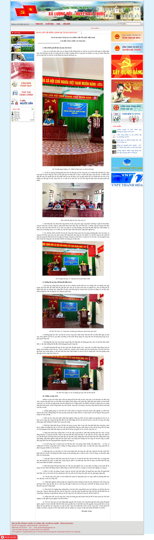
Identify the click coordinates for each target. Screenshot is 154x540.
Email (58, 24)
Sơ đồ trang (50, 24)
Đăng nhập (66, 24)
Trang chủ (39, 24)
